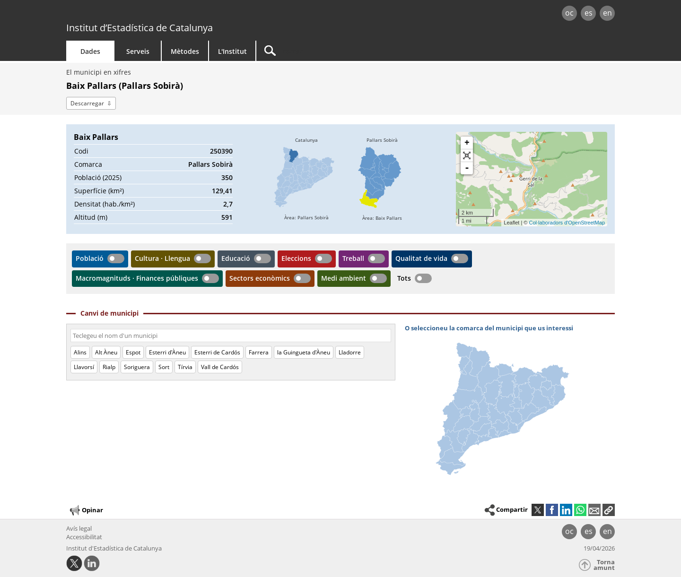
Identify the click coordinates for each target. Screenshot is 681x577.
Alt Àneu (106, 352)
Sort (163, 367)
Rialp (109, 367)
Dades (90, 51)
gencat (176, 14)
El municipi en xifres (98, 72)
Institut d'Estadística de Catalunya (114, 548)
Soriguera (137, 367)
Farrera (259, 352)
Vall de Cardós (220, 367)
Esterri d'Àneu (167, 352)
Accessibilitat (84, 537)
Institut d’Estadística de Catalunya (139, 27)
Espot (133, 352)
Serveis (137, 51)
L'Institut (232, 51)
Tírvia (185, 367)
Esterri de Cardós (217, 352)
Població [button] (90, 258)
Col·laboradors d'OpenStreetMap (567, 222)
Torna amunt (604, 565)
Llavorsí (84, 367)
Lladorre (350, 352)
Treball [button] (353, 258)
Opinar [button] (86, 510)
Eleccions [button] (296, 258)
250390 (221, 150)
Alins (80, 352)
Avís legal (79, 528)
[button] (608, 510)
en (607, 13)
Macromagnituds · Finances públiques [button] (137, 278)
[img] (306, 179)
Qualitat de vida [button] (421, 258)
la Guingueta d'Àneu (303, 352)
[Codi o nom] (230, 335)
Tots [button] (404, 278)
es (589, 13)
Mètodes (185, 51)
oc (569, 13)
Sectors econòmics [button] (259, 278)
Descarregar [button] (87, 103)
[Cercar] (336, 51)
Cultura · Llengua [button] (162, 258)
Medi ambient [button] (343, 278)
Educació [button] (235, 258)
